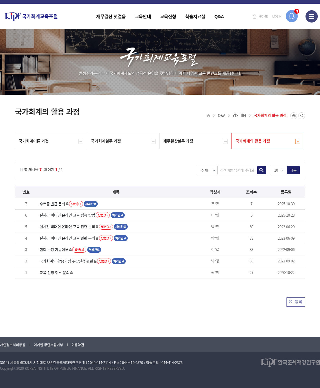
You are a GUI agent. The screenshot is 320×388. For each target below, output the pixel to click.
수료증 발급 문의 (52, 203)
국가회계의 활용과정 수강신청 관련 (66, 261)
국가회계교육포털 (31, 16)
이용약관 (78, 344)
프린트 (293, 115)
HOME (263, 16)
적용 (293, 170)
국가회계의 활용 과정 (270, 115)
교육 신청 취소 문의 (55, 272)
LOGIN (277, 16)
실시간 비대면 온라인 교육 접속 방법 (67, 215)
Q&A (221, 115)
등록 (295, 301)
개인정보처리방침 (12, 344)
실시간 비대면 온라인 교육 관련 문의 (67, 226)
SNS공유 (301, 115)
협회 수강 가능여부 (54, 249)
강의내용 (239, 115)
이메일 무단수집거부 (48, 344)
